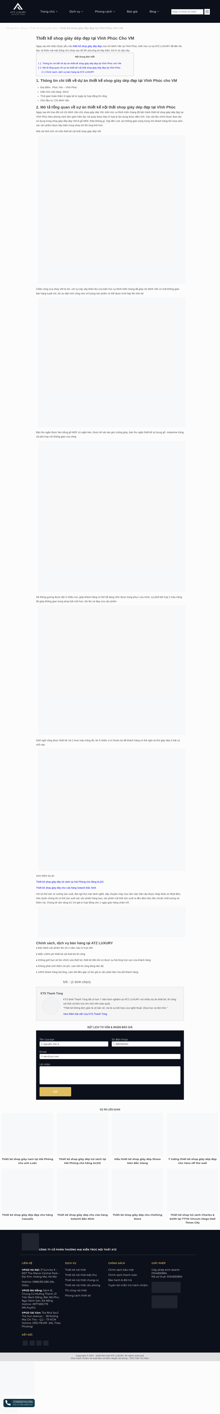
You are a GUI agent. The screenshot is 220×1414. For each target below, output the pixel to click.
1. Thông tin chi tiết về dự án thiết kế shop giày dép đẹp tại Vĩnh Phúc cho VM (79, 63)
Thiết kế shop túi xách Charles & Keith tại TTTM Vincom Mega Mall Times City (192, 1218)
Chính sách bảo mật (121, 1269)
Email (43, 1051)
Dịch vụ (74, 11)
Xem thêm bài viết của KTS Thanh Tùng (85, 1014)
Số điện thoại (120, 1039)
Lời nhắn (45, 1064)
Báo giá (132, 11)
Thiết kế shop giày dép (43, 28)
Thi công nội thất (76, 1290)
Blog (153, 11)
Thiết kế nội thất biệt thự (81, 1275)
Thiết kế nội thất (75, 1269)
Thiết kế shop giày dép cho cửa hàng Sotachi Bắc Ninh (66, 887)
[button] (19, 1403)
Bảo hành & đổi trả (120, 1280)
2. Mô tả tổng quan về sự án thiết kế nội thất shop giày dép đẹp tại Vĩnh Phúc (79, 67)
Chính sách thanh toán (122, 1275)
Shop (24, 28)
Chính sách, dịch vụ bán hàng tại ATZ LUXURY (67, 72)
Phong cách (103, 11)
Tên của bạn (47, 1039)
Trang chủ (47, 11)
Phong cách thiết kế (78, 1295)
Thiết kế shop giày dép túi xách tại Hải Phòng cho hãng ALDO (70, 881)
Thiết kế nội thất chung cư (82, 1280)
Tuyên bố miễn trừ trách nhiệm (128, 1285)
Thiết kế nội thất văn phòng (82, 1285)
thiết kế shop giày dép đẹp (87, 46)
